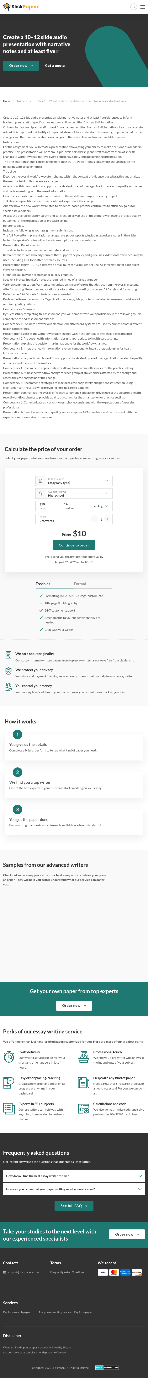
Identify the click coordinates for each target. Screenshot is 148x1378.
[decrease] (94, 518)
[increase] (107, 518)
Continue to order (74, 545)
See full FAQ (71, 1206)
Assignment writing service (55, 1312)
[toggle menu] (142, 6)
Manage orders (133, 6)
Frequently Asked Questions (67, 1272)
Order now (18, 65)
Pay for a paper (83, 1312)
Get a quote (55, 65)
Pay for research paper (16, 1312)
